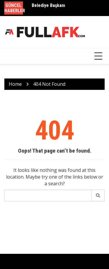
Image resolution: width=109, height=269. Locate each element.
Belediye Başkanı (48, 5)
